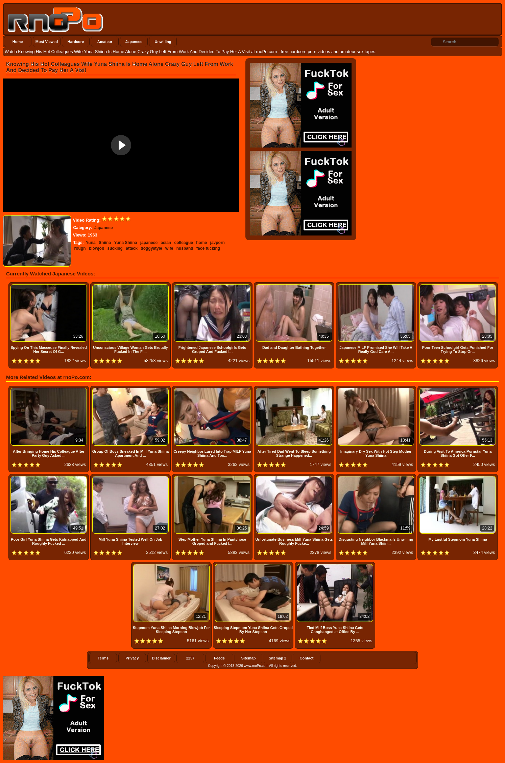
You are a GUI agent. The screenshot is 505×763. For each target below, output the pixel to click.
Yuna (91, 242)
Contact (307, 658)
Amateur (105, 42)
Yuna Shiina (125, 242)
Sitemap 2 (277, 658)
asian (166, 242)
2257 (190, 658)
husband (184, 248)
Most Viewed (46, 42)
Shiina (105, 242)
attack (132, 248)
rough (80, 248)
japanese (149, 242)
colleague (183, 242)
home (201, 242)
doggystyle (151, 248)
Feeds (219, 658)
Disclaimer (161, 658)
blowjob (96, 248)
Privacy (132, 658)
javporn (217, 242)
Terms (103, 658)
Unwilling (163, 42)
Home (18, 42)
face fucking (208, 248)
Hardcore (76, 42)
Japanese (133, 42)
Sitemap (248, 658)
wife (169, 248)
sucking (115, 248)
